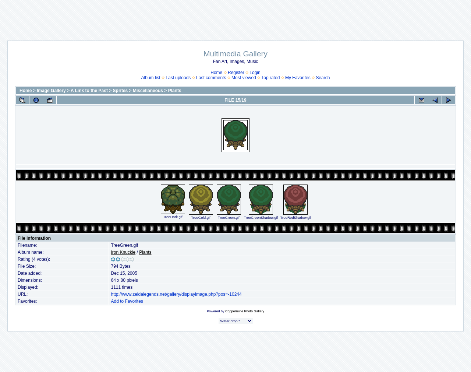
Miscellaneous (148, 90)
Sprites (120, 90)
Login (254, 72)
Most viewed (243, 77)
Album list (150, 77)
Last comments (211, 77)
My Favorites (298, 77)
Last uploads (178, 77)
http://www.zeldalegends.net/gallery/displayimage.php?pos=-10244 (176, 294)
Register (236, 72)
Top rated (270, 77)
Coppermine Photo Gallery (244, 311)
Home (216, 72)
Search (323, 77)
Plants (174, 90)
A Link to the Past (89, 90)
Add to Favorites (127, 301)
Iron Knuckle (123, 252)
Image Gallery (51, 90)
